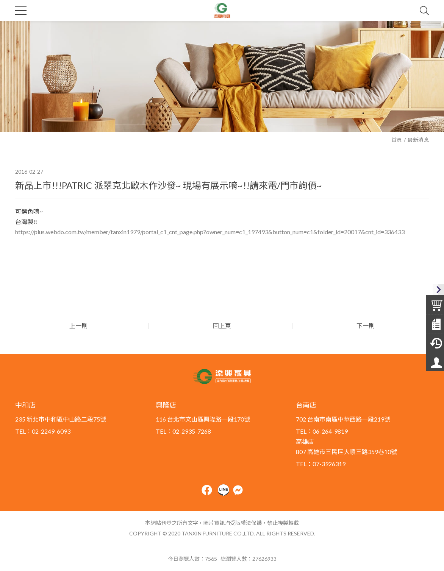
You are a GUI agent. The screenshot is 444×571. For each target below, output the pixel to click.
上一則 (78, 325)
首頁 (396, 140)
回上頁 (222, 325)
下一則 (366, 325)
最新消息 (418, 140)
